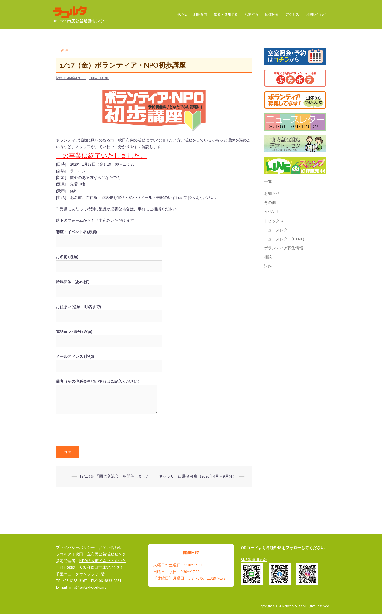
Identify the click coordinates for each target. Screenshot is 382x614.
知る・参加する (226, 14)
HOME (182, 14)
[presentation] (93, 431)
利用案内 (200, 14)
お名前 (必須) (109, 261)
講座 (65, 50)
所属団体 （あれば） (109, 286)
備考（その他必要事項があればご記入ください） (106, 397)
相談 (268, 256)
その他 (270, 202)
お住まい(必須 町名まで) (109, 311)
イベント (272, 211)
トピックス (274, 220)
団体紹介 (272, 14)
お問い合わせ (316, 14)
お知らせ (272, 193)
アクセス (292, 14)
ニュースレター (277, 229)
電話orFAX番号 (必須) (109, 336)
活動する (251, 14)
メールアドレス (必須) (109, 361)
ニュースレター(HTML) (284, 238)
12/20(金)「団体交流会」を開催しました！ (116, 476)
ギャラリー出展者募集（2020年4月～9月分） (198, 476)
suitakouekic (99, 78)
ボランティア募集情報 (283, 247)
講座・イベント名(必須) (109, 236)
